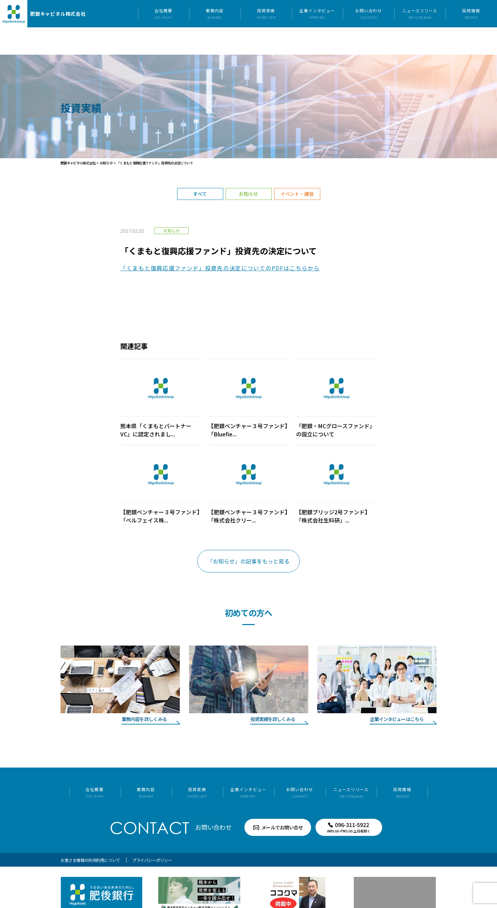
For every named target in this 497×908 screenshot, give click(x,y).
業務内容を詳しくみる (144, 691)
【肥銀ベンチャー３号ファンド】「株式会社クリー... (247, 488)
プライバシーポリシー (152, 833)
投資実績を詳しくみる (272, 691)
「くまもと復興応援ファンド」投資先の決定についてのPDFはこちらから (220, 240)
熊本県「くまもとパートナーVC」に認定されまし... (155, 402)
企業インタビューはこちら (397, 691)
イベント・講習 (297, 166)
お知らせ (248, 166)
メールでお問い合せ (282, 800)
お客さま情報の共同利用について (90, 833)
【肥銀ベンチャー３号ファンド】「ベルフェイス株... (160, 488)
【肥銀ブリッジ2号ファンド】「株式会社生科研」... (333, 488)
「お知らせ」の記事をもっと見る (248, 534)
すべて (200, 166)
